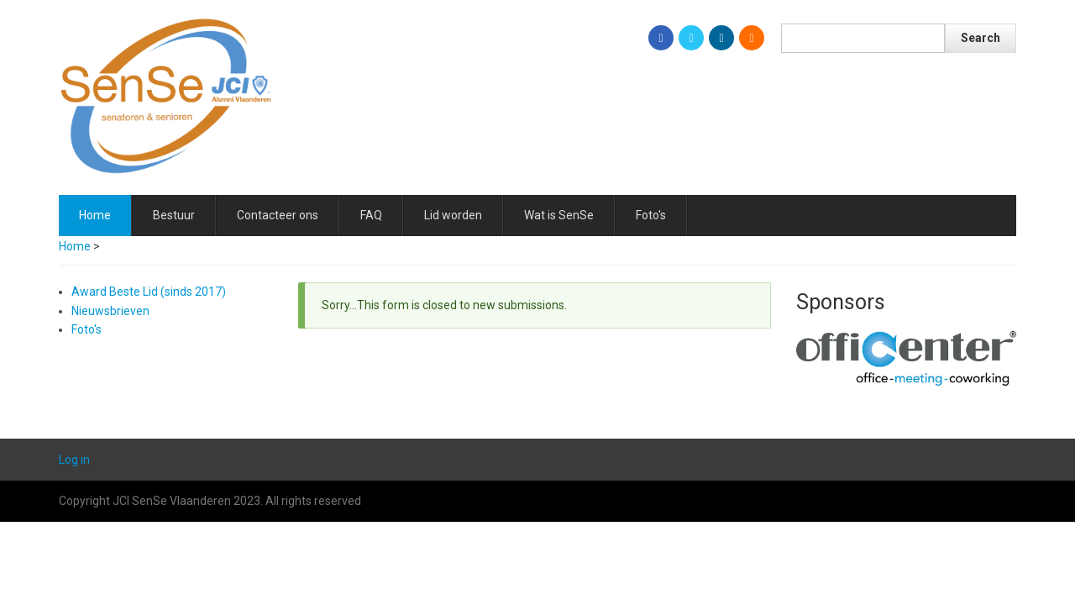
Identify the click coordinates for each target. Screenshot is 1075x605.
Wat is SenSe (559, 215)
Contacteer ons (277, 215)
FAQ (371, 215)
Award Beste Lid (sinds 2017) (148, 291)
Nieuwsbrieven (110, 311)
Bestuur (174, 215)
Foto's (651, 215)
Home (95, 215)
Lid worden (453, 215)
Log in (74, 459)
